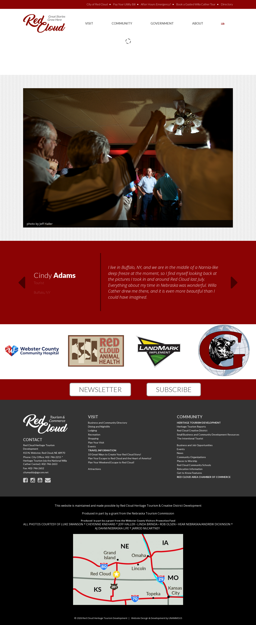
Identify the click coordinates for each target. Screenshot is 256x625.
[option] (128, 282)
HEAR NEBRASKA (189, 524)
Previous (21, 280)
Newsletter (100, 389)
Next (234, 280)
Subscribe (173, 389)
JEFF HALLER (126, 524)
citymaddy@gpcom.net (36, 472)
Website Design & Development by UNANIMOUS (156, 618)
